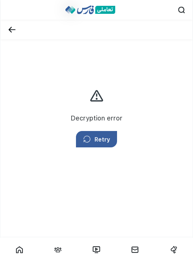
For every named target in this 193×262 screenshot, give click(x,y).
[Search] (181, 10)
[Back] (12, 30)
